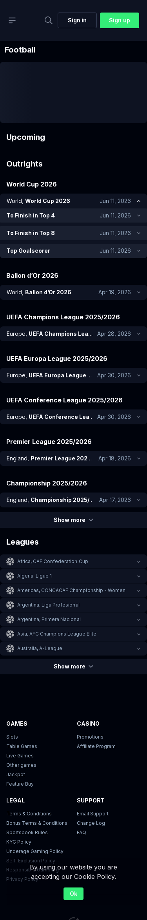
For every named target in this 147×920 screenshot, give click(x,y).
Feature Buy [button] (20, 784)
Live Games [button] (20, 756)
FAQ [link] (81, 832)
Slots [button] (12, 737)
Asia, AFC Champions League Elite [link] (56, 634)
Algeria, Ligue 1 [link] (34, 576)
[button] (73, 561)
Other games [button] (21, 765)
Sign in (77, 20)
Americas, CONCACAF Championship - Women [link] (71, 590)
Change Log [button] (91, 823)
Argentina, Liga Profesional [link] (48, 605)
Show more (73, 519)
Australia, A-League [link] (39, 648)
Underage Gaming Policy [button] (35, 851)
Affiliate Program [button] (96, 746)
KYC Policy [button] (18, 842)
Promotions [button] (90, 737)
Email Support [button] (93, 814)
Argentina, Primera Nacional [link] (49, 619)
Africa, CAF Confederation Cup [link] (52, 561)
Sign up (119, 20)
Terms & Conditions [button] (29, 814)
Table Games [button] (21, 746)
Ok (73, 893)
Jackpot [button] (15, 774)
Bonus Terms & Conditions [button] (36, 823)
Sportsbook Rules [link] (27, 832)
